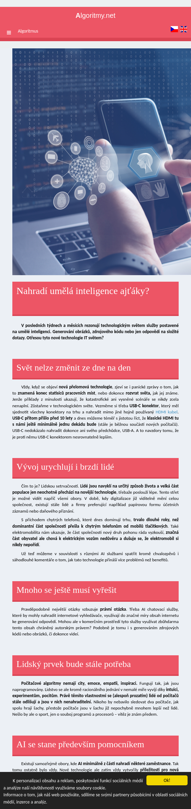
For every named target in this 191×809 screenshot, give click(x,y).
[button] (9, 32)
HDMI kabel (167, 411)
